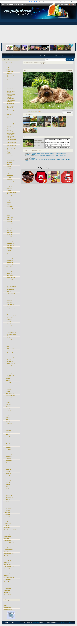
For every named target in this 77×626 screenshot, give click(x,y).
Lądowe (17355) (8, 67)
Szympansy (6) (9, 495)
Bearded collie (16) (10, 243)
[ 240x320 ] (40, 159)
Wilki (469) (8, 391)
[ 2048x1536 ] (33, 154)
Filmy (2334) (6, 555)
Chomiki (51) (8, 451)
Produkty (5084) (7, 547)
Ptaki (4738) (7, 510)
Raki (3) (7, 501)
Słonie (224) (8, 404)
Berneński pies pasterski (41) (12, 193)
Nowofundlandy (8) (10, 289)
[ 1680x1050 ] (58, 155)
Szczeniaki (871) (10, 71)
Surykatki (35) (8, 458)
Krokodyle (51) (9, 454)
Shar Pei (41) (9, 195)
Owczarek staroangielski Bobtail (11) (10, 113)
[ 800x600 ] (42, 153)
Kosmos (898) (7, 568)
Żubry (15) (8, 471)
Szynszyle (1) (8, 508)
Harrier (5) (9, 323)
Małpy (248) (8, 402)
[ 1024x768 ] (47, 153)
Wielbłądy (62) (8, 438)
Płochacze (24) (9, 221)
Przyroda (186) (7, 583)
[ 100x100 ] (67, 159)
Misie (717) (8, 384)
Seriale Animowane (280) (9, 577)
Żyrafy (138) (8, 408)
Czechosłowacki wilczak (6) (11, 311)
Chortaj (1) (9, 359)
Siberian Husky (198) (11, 160)
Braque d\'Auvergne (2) (11, 348)
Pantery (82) (8, 430)
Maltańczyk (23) (10, 223)
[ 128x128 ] (58, 159)
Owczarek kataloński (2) (11, 146)
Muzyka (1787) (7, 562)
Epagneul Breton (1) (11, 363)
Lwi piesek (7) (9, 300)
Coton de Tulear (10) (11, 277)
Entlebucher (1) (10, 361)
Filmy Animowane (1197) (9, 566)
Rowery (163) (6, 586)
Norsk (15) (9, 250)
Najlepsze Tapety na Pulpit (22, 55)
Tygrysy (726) (8, 382)
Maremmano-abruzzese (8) (11, 287)
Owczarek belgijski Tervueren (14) (11, 107)
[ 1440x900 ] (46, 155)
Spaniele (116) (9, 164)
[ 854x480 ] (32, 158)
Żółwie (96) (8, 428)
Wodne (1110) (7, 514)
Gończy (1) (9, 370)
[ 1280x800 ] (41, 155)
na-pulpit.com (36, 622)
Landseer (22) (9, 228)
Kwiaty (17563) (7, 527)
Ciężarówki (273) (7, 579)
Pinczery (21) (9, 236)
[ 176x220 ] (45, 159)
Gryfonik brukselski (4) (11, 332)
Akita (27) (8, 215)
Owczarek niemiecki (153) (11, 76)
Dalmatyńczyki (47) (10, 181)
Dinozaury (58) (8, 523)
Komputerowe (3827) (8, 549)
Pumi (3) (8, 344)
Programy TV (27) (7, 594)
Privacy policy (70, 622)
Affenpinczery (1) (10, 352)
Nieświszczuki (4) (9, 497)
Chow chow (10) (10, 275)
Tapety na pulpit (7, 607)
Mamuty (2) (8, 503)
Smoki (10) (8, 482)
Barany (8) (8, 484)
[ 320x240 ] (35, 159)
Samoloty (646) (7, 570)
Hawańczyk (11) (10, 271)
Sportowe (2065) (7, 560)
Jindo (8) (8, 284)
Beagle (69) (9, 173)
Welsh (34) (9, 204)
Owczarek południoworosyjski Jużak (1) (11, 152)
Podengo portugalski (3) (11, 341)
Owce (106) (8, 415)
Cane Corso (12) (10, 262)
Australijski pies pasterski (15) (10, 248)
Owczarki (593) (9, 73)
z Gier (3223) (6, 551)
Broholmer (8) (9, 281)
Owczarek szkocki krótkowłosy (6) (11, 134)
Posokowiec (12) (10, 264)
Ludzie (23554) (7, 525)
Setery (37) (9, 200)
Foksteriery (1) (9, 365)
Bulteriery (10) (9, 273)
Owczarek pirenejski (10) (11, 117)
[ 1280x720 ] (36, 155)
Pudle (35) (9, 202)
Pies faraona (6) (10, 317)
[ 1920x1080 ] (63, 155)
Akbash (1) (9, 354)
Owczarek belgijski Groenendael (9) (11, 123)
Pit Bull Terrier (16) (10, 245)
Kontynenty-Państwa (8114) (9, 542)
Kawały (5, 603)
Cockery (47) (9, 179)
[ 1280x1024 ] (58, 153)
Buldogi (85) (9, 168)
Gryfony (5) (9, 321)
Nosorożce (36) (9, 456)
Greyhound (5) (9, 319)
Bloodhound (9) (10, 279)
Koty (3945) (8, 378)
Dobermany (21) (10, 232)
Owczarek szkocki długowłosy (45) (11, 82)
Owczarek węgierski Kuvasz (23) (11, 101)
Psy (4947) (8, 69)
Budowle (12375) (7, 536)
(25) (11, 92)
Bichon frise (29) (10, 208)
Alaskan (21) (9, 230)
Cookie (60, 622)
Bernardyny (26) (10, 217)
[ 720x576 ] (38, 153)
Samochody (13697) (8, 534)
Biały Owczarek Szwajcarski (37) (10, 85)
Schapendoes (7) (10, 302)
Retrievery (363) (10, 155)
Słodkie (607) (7, 516)
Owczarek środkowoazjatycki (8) (11, 127)
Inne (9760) (6, 538)
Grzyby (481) (6, 575)
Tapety (5, 605)
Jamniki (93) (9, 166)
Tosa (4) (8, 337)
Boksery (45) (9, 186)
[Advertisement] (38, 31)
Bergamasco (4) (10, 330)
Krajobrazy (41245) (8, 62)
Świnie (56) (8, 443)
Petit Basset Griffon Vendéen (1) (10, 376)
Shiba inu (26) (9, 219)
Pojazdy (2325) (7, 557)
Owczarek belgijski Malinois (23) (11, 95)
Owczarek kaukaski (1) (11, 149)
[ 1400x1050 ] (63, 153)
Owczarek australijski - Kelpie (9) (11, 120)
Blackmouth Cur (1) (10, 357)
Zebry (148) (8, 406)
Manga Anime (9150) (8, 540)
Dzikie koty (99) (9, 423)
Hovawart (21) (9, 234)
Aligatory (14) (8, 473)
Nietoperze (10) (9, 477)
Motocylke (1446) (7, 564)
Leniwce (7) (8, 490)
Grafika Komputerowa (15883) (10, 529)
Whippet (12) (9, 266)
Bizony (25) (8, 462)
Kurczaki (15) (8, 469)
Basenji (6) (9, 306)
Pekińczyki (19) (10, 241)
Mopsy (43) (9, 190)
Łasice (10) (8, 475)
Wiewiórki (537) (9, 389)
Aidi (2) (8, 346)
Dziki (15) (7, 467)
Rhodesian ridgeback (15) (11, 253)
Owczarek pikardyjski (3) (11, 143)
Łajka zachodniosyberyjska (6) (11, 314)
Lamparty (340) (9, 397)
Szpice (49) (9, 177)
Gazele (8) (8, 486)
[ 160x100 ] (49, 159)
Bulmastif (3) (9, 339)
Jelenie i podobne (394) (10, 395)
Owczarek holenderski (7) (10, 131)
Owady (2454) (7, 512)
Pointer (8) (9, 291)
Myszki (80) (8, 432)
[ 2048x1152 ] (33, 157)
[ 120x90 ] (63, 159)
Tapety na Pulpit (9, 55)
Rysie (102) (8, 421)
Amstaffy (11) (9, 268)
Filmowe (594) (7, 573)
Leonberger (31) (10, 206)
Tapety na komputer (8, 609)
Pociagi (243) (6, 581)
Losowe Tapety (69, 55)
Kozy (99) (8, 425)
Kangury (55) (8, 447)
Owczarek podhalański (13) (10, 110)
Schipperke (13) (10, 260)
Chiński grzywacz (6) (11, 308)
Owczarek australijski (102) (11, 79)
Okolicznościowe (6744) (9, 544)
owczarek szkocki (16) (10, 104)
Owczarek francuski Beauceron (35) (11, 89)
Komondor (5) (9, 325)
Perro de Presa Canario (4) (11, 335)
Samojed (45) (9, 188)
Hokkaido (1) (9, 373)
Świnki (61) (8, 441)
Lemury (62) (8, 436)
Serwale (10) (8, 480)
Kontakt (64, 622)
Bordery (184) (9, 162)
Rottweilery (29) (10, 210)
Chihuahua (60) (10, 175)
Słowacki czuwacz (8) (11, 295)
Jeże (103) (8, 419)
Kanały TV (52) (7, 592)
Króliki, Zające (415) (10, 393)
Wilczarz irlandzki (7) (11, 304)
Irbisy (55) (8, 445)
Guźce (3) (8, 499)
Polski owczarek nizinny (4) (10, 137)
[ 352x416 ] (31, 159)
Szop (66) (8, 434)
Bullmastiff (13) (10, 258)
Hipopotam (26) (9, 460)
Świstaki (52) (8, 449)
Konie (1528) (8, 380)
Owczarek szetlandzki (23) (10, 98)
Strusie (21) (8, 464)
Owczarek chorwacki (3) (11, 140)
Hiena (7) (7, 488)
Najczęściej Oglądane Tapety (55, 55)
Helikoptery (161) (7, 588)
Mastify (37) (9, 197)
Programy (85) (7, 590)
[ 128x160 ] (54, 159)
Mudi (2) (8, 350)
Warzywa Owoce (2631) (9, 553)
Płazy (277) (7, 521)
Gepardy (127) (8, 410)
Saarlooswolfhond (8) (11, 293)
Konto (72, 56)
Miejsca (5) (6, 596)
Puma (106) (8, 417)
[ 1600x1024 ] (52, 155)
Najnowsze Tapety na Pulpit (38, 55)
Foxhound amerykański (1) (11, 368)
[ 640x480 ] (33, 153)
